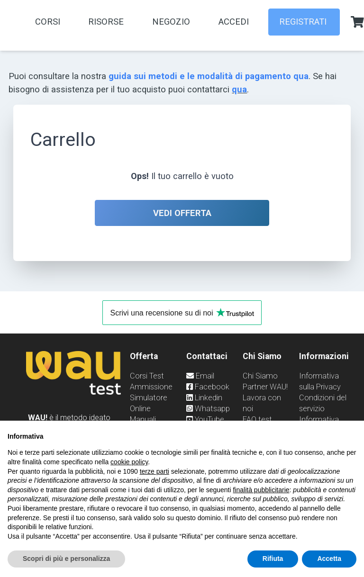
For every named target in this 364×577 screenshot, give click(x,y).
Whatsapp (208, 408)
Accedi (233, 22)
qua (239, 89)
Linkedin (204, 397)
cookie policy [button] (129, 462)
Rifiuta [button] (273, 558)
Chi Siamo (260, 375)
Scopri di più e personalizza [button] (66, 558)
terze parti (154, 471)
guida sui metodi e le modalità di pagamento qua (209, 76)
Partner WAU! (265, 386)
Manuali (143, 419)
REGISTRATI (304, 22)
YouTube (205, 419)
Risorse (106, 22)
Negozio (171, 22)
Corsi (47, 22)
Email (200, 375)
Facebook (207, 386)
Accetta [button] (329, 558)
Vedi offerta (182, 213)
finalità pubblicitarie (261, 490)
